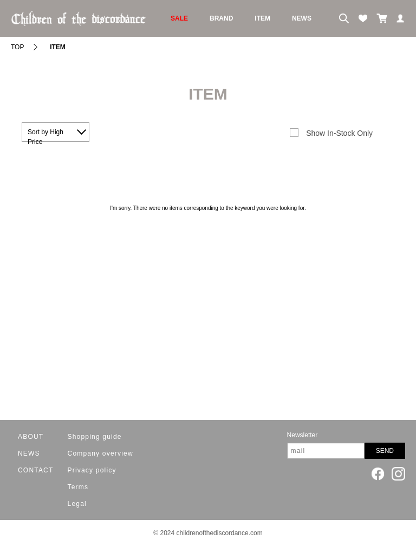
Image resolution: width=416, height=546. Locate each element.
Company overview (100, 453)
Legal (77, 504)
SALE (179, 18)
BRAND (221, 18)
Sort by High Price (45, 135)
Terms (78, 487)
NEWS (301, 18)
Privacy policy (92, 470)
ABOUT (30, 436)
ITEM (262, 18)
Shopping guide (95, 436)
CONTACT (36, 470)
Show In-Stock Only (339, 133)
